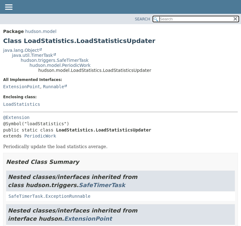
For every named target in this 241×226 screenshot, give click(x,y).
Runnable (53, 86)
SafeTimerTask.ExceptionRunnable (49, 196)
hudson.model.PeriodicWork (60, 65)
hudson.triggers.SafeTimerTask (54, 60)
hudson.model (40, 31)
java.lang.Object (21, 50)
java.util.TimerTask (32, 55)
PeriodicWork (40, 135)
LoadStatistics (21, 104)
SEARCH (142, 19)
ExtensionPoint (21, 86)
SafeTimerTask (102, 185)
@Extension (16, 117)
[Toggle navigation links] (8, 7)
